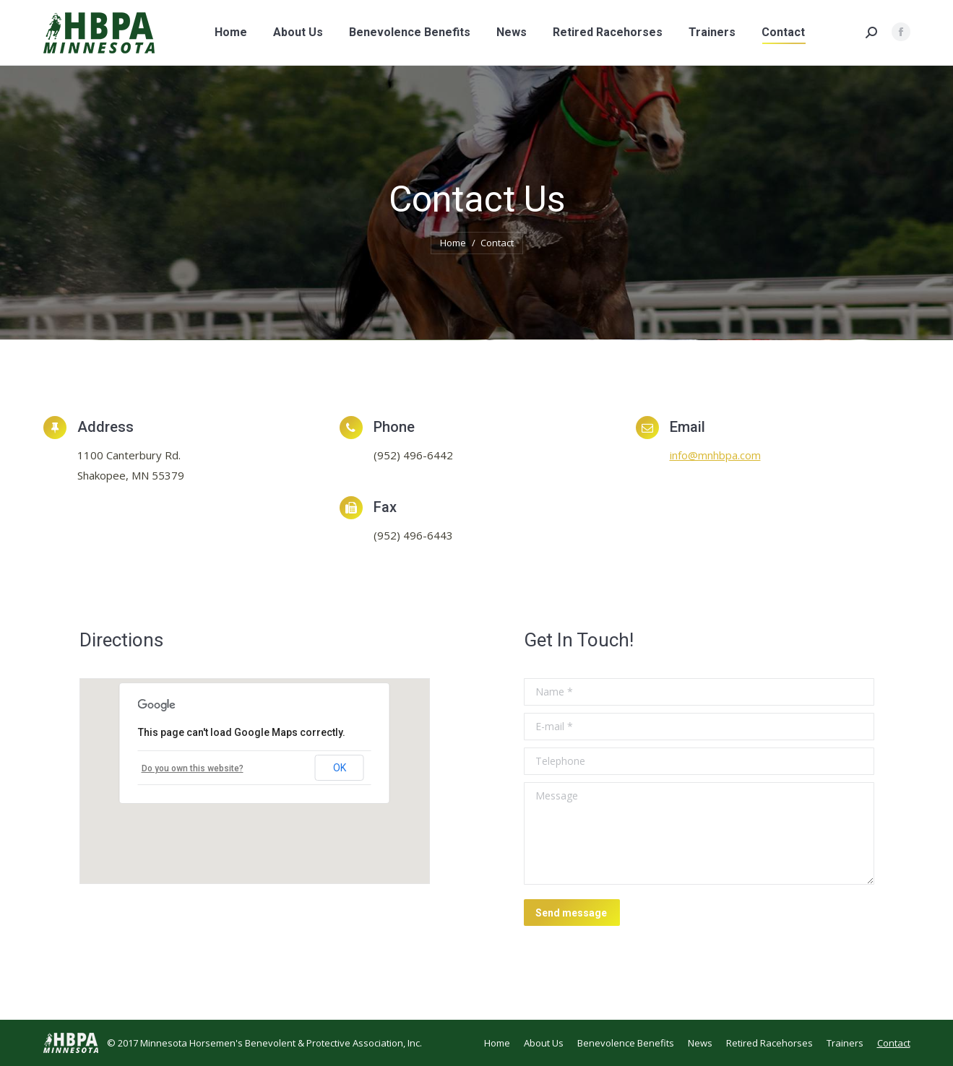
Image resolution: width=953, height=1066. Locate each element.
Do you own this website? (192, 768)
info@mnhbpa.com (715, 455)
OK (339, 768)
